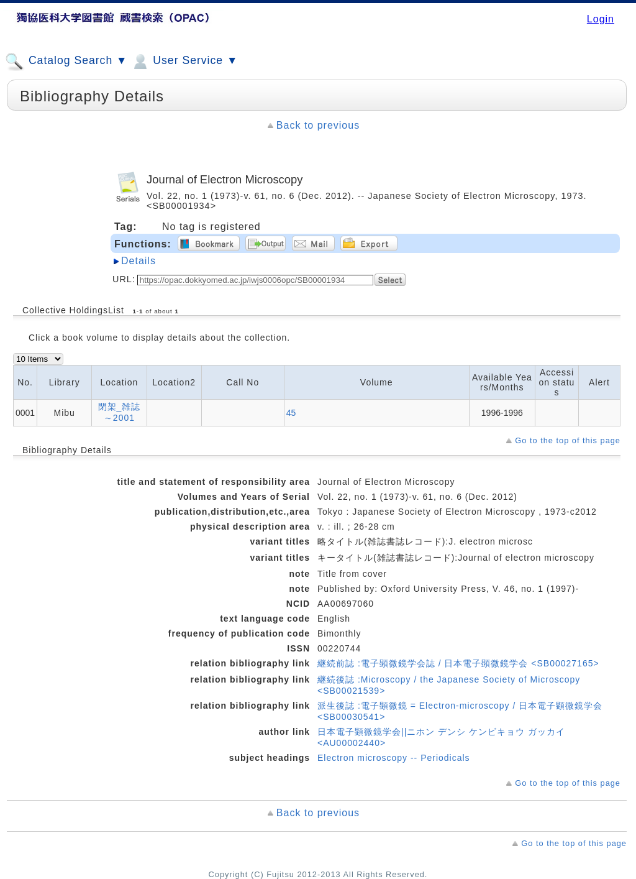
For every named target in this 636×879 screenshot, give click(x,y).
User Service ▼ (184, 61)
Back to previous (318, 125)
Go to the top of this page (567, 440)
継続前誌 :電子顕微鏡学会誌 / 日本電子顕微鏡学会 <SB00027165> (458, 663)
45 (291, 413)
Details (138, 260)
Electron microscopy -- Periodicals (393, 758)
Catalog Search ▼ (66, 61)
